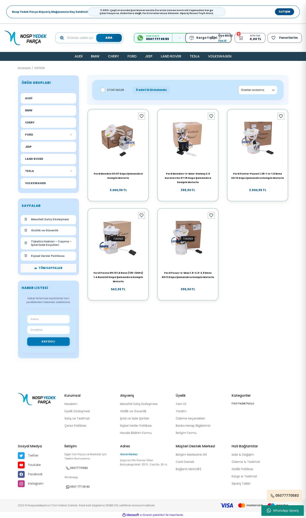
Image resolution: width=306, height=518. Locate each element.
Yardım (181, 411)
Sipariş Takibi (241, 483)
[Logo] (25, 38)
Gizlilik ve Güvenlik (133, 411)
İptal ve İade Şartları (134, 418)
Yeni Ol (181, 404)
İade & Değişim (243, 454)
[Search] (93, 38)
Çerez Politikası (75, 426)
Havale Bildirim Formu (136, 433)
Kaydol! (48, 341)
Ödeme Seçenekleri (190, 418)
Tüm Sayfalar (48, 268)
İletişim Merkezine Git (191, 454)
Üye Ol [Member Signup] (221, 40)
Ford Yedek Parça (243, 403)
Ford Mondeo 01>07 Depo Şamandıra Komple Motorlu (118, 176)
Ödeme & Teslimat (246, 462)
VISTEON (39, 68)
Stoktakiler (115, 90)
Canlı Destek (185, 462)
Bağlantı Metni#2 (188, 469)
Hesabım (70, 404)
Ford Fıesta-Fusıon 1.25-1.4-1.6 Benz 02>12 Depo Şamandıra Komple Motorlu (257, 176)
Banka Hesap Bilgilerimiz (193, 426)
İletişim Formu (186, 433)
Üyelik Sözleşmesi (77, 411)
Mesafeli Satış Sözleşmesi (138, 404)
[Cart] (249, 38)
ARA (109, 38)
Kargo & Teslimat (244, 476)
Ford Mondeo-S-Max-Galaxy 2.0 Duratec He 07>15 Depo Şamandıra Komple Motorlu (188, 178)
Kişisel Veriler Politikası (136, 426)
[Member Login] (213, 38)
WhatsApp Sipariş (283, 510)
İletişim (284, 11)
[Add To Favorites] (141, 116)
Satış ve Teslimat (77, 418)
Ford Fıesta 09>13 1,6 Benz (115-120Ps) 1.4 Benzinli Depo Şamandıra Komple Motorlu (118, 277)
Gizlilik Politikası (242, 469)
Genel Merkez (129, 454)
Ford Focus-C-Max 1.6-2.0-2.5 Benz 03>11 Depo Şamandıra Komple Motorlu (188, 275)
